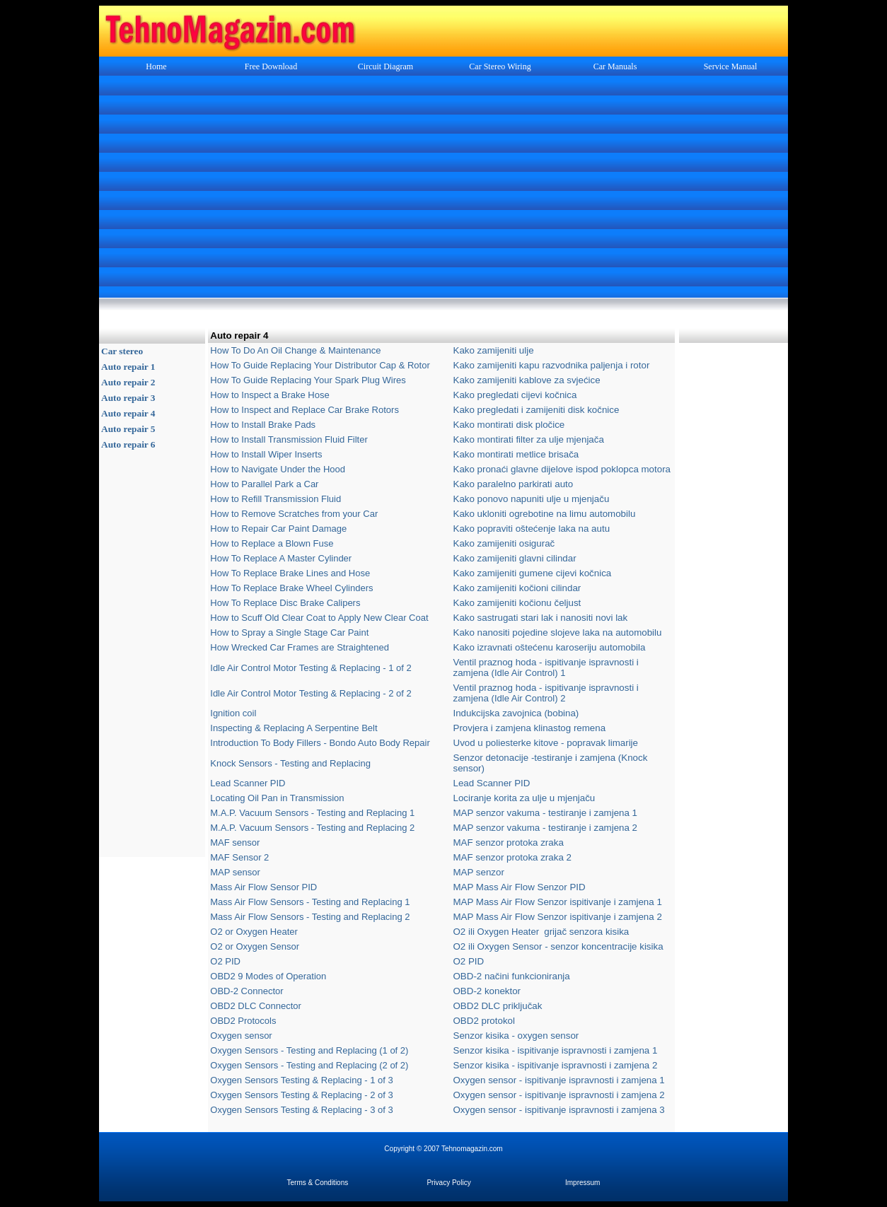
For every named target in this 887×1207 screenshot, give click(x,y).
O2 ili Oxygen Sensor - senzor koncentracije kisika (558, 946)
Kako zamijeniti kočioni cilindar (517, 588)
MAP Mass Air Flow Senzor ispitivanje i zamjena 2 (557, 916)
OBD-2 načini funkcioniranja (511, 976)
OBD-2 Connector (246, 991)
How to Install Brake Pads (262, 424)
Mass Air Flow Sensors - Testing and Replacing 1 (310, 902)
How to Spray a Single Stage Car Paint (289, 632)
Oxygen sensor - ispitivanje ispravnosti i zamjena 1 (559, 1080)
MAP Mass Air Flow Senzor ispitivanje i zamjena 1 (557, 902)
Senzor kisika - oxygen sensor (516, 1035)
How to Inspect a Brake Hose (269, 395)
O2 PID (225, 961)
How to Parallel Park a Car (264, 484)
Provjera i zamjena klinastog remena (529, 728)
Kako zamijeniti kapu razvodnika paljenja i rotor (551, 365)
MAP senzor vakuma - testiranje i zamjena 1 (545, 812)
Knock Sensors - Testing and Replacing (290, 763)
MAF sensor (235, 842)
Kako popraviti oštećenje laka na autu (531, 528)
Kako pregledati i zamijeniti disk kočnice (536, 409)
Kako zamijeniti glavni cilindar (514, 558)
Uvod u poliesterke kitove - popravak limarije (546, 742)
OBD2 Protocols (243, 1020)
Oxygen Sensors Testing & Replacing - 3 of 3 (301, 1109)
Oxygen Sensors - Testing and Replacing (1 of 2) (309, 1050)
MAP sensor (235, 872)
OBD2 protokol (484, 1020)
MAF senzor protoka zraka (508, 842)
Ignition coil (233, 713)
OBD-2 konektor (487, 991)
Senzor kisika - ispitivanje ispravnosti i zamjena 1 (555, 1050)
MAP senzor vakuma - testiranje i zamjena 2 (545, 827)
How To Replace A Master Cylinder (281, 558)
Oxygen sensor (241, 1035)
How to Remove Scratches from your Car (294, 513)
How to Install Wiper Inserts (266, 454)
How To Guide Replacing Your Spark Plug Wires (308, 380)
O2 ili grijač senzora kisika (541, 931)
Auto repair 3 (128, 397)
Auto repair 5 (128, 429)
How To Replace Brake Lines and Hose (290, 573)
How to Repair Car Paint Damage (278, 528)
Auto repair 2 (128, 382)
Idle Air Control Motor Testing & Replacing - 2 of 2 (310, 693)
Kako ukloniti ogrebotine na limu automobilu (544, 513)
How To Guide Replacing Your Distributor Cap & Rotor (319, 365)
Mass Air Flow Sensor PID (263, 887)
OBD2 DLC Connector (255, 1006)
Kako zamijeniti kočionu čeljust (517, 602)
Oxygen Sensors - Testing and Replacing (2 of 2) (309, 1065)
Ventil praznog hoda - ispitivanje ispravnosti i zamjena (546, 667)
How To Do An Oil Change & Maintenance (295, 350)
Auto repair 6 (128, 444)
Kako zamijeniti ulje (493, 350)
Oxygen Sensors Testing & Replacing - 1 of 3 (301, 1080)
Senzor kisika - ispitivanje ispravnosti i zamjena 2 (555, 1065)
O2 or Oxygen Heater (254, 931)
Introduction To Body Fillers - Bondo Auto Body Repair (320, 742)
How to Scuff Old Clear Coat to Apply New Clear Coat (319, 617)
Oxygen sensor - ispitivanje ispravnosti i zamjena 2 (559, 1095)
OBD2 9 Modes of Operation (268, 976)
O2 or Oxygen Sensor (254, 946)
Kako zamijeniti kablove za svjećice (527, 380)
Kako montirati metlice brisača (516, 454)
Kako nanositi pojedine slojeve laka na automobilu (557, 632)
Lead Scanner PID (247, 783)
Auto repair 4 (128, 413)
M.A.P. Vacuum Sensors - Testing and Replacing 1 (312, 812)
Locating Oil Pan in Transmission (277, 798)
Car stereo (122, 351)
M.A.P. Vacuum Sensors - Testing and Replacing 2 (312, 827)
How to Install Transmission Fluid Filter (289, 439)
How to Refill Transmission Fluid (275, 499)
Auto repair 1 (128, 366)
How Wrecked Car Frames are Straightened (299, 647)
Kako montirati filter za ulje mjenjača (528, 439)
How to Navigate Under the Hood (277, 469)
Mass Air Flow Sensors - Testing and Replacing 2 (310, 916)
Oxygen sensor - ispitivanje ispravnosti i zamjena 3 (559, 1109)
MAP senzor (478, 872)
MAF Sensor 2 (239, 857)
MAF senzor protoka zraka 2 (512, 857)
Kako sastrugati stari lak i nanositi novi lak (540, 617)
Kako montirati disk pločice (509, 424)
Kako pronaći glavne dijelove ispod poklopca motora (562, 469)
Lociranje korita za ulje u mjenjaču (524, 798)
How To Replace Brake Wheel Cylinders (291, 588)
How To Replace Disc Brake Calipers (285, 602)
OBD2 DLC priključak (498, 1006)
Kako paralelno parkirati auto (513, 484)
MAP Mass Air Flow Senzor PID (519, 887)
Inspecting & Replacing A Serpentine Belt (293, 728)
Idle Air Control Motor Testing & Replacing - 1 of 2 (310, 668)
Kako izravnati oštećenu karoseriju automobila (549, 647)
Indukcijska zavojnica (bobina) (516, 713)
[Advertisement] (443, 188)
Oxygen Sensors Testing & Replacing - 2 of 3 (301, 1095)
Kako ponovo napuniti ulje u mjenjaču (531, 499)
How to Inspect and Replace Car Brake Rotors (305, 409)
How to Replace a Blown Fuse (271, 543)
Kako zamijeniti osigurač (504, 543)
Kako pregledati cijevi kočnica (515, 395)
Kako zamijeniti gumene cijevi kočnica (532, 573)
